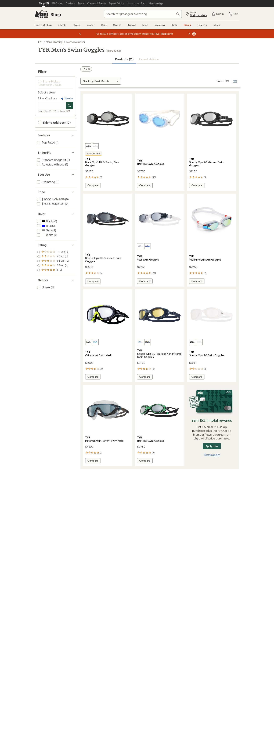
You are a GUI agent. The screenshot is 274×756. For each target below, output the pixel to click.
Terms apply (211, 454)
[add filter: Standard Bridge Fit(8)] (51, 159)
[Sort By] (100, 81)
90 (235, 81)
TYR (40, 41)
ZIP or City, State (47, 98)
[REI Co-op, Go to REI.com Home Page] (41, 14)
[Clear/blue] (147, 246)
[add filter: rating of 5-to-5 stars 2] (53, 252)
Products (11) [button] (124, 59)
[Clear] (200, 342)
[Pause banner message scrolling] (193, 34)
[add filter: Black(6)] (45, 221)
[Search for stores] (69, 105)
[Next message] (189, 34)
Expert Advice (149, 59)
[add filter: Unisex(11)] (43, 287)
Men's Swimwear (75, 41)
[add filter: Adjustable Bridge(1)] (50, 164)
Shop (56, 14)
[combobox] (143, 14)
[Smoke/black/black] (88, 146)
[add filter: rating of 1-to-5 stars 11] (53, 270)
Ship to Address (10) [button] (54, 122)
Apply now (212, 446)
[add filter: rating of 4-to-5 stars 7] (53, 256)
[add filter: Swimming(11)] (46, 181)
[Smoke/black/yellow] (88, 342)
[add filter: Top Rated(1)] (46, 142)
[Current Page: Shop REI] (43, 3)
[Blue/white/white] (140, 342)
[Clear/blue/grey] (96, 342)
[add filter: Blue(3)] (44, 225)
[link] (107, 119)
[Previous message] (80, 34)
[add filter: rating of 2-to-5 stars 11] (53, 265)
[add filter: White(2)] (45, 234)
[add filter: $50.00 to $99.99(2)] (50, 203)
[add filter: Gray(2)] (44, 230)
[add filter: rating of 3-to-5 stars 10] (53, 261)
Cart (233, 14)
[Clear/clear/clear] (96, 146)
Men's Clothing (54, 41)
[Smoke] (192, 342)
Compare (92, 186)
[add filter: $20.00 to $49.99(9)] (50, 199)
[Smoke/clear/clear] (140, 246)
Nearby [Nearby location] (66, 98)
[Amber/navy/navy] (147, 342)
